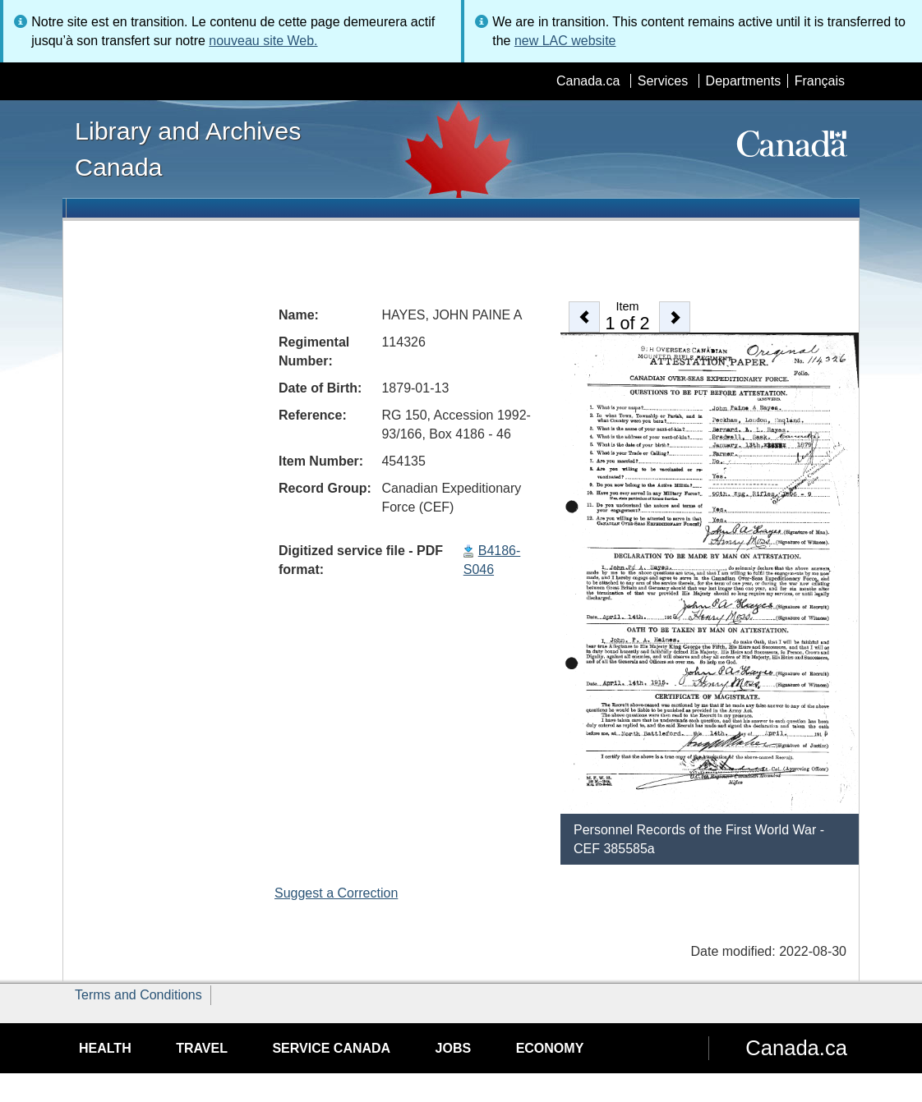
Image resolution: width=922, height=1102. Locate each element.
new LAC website (565, 41)
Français (820, 81)
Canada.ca (588, 81)
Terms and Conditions (138, 995)
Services (663, 81)
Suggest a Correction (336, 893)
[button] (584, 317)
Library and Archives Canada (188, 149)
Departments (743, 81)
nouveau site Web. (263, 41)
